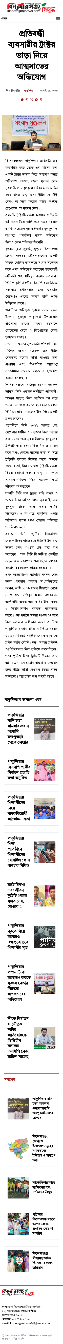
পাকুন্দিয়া (28, 91)
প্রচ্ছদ (4, 18)
